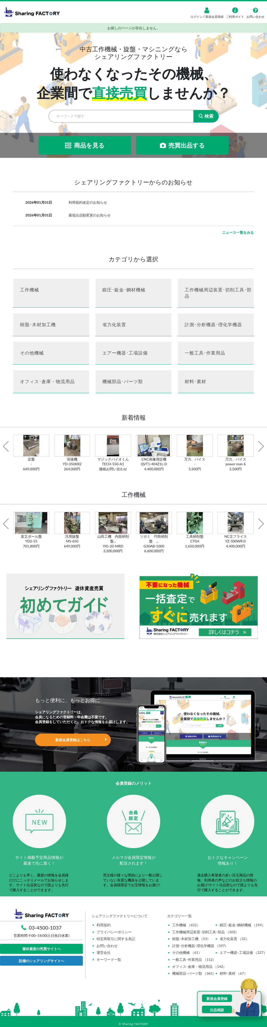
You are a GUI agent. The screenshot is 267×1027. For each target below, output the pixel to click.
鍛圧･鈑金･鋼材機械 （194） (242, 925)
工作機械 (29, 289)
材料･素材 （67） (233, 973)
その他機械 (32, 353)
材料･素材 (195, 381)
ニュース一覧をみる (238, 232)
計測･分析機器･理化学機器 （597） (200, 946)
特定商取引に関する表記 (116, 939)
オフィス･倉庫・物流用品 (47, 381)
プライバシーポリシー (114, 932)
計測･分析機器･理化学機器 (213, 324)
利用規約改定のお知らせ (88, 202)
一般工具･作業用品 (205, 353)
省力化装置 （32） (234, 939)
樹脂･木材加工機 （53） (191, 939)
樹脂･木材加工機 (38, 324)
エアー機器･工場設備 (125, 353)
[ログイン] (206, 10)
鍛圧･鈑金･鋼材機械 (123, 289)
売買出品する (182, 145)
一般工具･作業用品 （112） (194, 959)
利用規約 (104, 925)
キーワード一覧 (109, 959)
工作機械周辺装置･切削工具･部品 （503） (205, 932)
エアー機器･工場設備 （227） (243, 952)
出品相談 (217, 1010)
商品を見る (85, 145)
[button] (6, 446)
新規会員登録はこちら (72, 740)
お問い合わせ (107, 946)
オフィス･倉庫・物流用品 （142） (199, 966)
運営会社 (104, 952)
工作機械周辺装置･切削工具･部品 (218, 293)
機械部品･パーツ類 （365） (194, 973)
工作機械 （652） (186, 925)
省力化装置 (114, 324)
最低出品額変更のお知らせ (90, 215)
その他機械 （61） (187, 952)
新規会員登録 (214, 17)
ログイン (196, 17)
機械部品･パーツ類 (122, 381)
